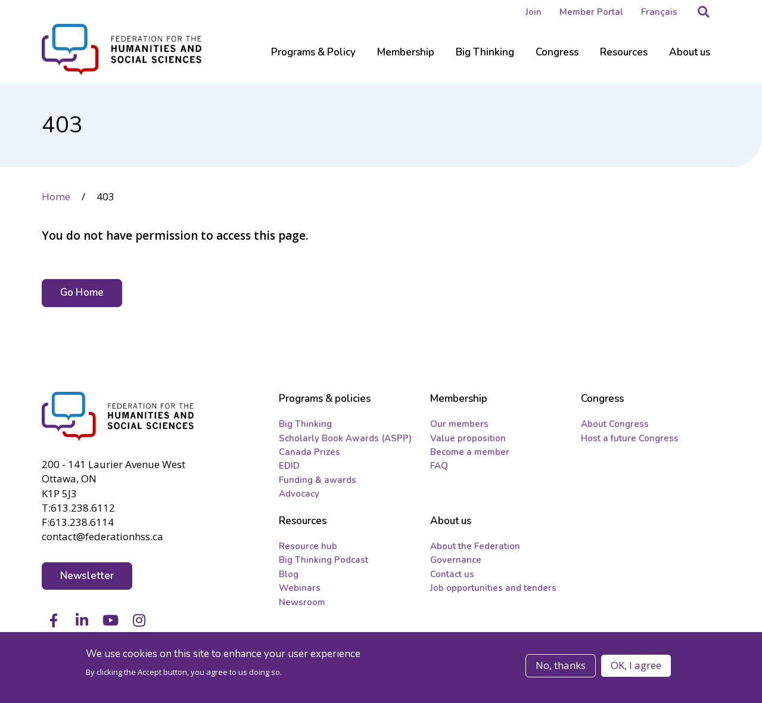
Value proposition (468, 438)
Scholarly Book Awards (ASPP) (345, 438)
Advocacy (299, 494)
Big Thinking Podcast (323, 560)
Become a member (469, 452)
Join (533, 12)
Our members (459, 424)
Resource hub (308, 546)
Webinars (300, 588)
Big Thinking (305, 424)
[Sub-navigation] (313, 59)
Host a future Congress (630, 438)
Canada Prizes (309, 452)
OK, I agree (636, 667)
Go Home (82, 292)
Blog (288, 574)
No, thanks (561, 667)
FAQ (439, 466)
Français (659, 12)
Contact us (452, 574)
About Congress (615, 424)
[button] (703, 12)
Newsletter (87, 576)
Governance (455, 560)
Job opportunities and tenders (493, 588)
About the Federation (475, 546)
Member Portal (591, 12)
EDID (289, 466)
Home (56, 196)
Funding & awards (317, 480)
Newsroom (302, 602)
